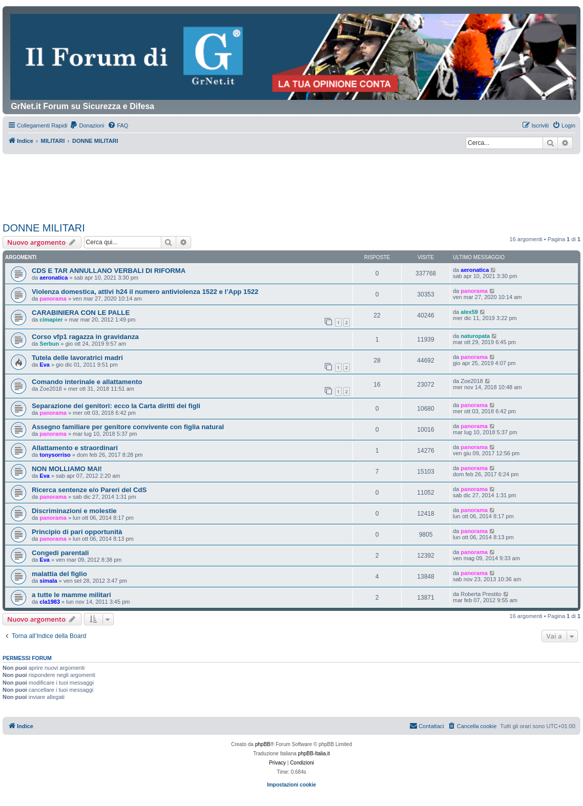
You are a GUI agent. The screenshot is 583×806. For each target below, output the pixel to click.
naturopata (475, 336)
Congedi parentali (60, 553)
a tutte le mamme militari (71, 595)
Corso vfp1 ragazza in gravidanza (85, 337)
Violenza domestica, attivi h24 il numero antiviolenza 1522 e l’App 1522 (145, 291)
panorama (53, 298)
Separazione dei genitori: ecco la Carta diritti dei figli (116, 406)
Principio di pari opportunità (77, 532)
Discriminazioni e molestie (74, 511)
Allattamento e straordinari (75, 448)
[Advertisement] (291, 182)
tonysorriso (55, 455)
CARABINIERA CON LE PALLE (81, 312)
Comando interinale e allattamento (87, 382)
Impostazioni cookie (291, 785)
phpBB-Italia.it (314, 753)
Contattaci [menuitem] (426, 725)
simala (48, 581)
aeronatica (53, 277)
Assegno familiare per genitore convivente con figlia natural (128, 427)
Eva (44, 365)
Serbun (49, 344)
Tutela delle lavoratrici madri (77, 358)
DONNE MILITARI (44, 228)
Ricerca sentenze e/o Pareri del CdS (89, 490)
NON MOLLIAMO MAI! (67, 469)
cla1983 (49, 602)
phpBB (262, 744)
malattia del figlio (59, 574)
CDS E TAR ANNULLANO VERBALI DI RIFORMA (108, 270)
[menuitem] (87, 125)
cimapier (51, 319)
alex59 (469, 312)
